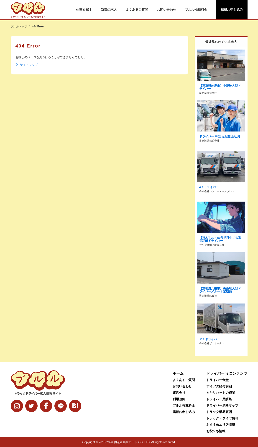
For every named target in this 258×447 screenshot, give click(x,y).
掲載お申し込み (232, 9)
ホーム (178, 373)
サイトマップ (26, 64)
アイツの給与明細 (219, 386)
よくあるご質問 (137, 9)
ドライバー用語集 (219, 399)
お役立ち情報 (215, 431)
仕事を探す (84, 9)
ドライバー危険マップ (222, 405)
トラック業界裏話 (219, 412)
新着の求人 (109, 9)
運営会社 (179, 392)
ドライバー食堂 (217, 380)
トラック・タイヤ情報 (222, 418)
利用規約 (179, 399)
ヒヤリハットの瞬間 (220, 392)
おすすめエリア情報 (220, 424)
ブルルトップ (19, 26)
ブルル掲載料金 (196, 9)
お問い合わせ (166, 9)
